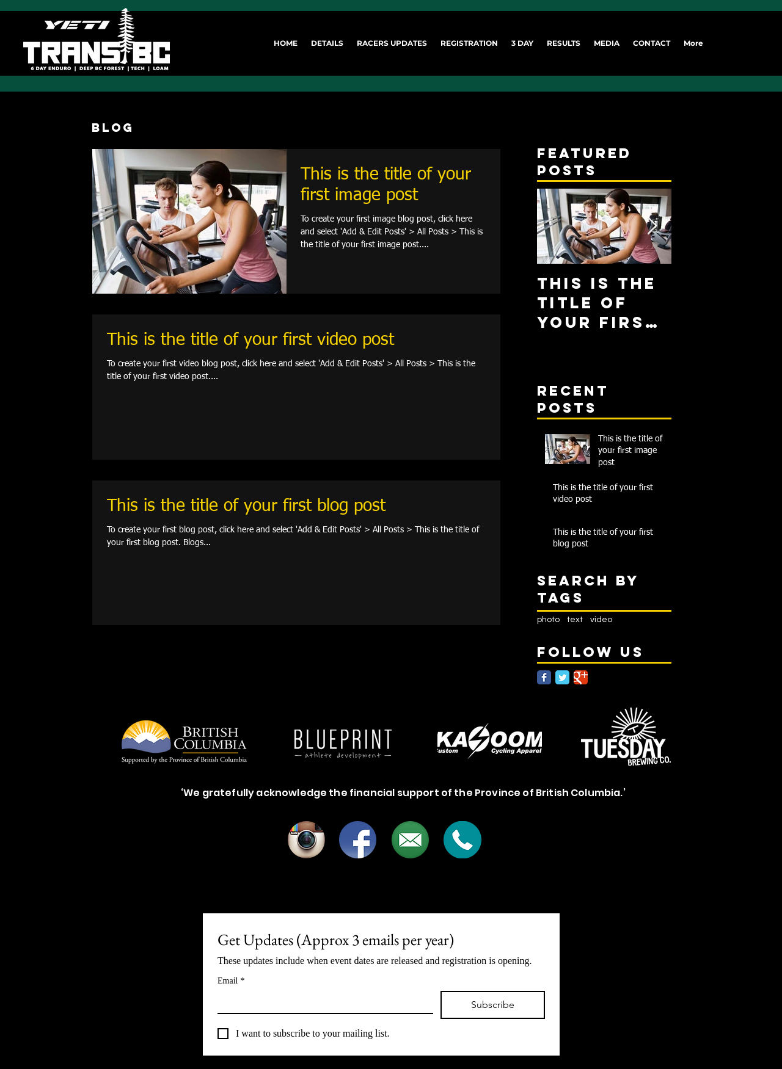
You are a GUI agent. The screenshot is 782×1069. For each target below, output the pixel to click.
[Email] (321, 1002)
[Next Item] (651, 226)
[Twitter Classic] (562, 677)
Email (230, 981)
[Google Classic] (581, 677)
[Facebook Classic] (544, 677)
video (601, 619)
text (575, 619)
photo (548, 619)
